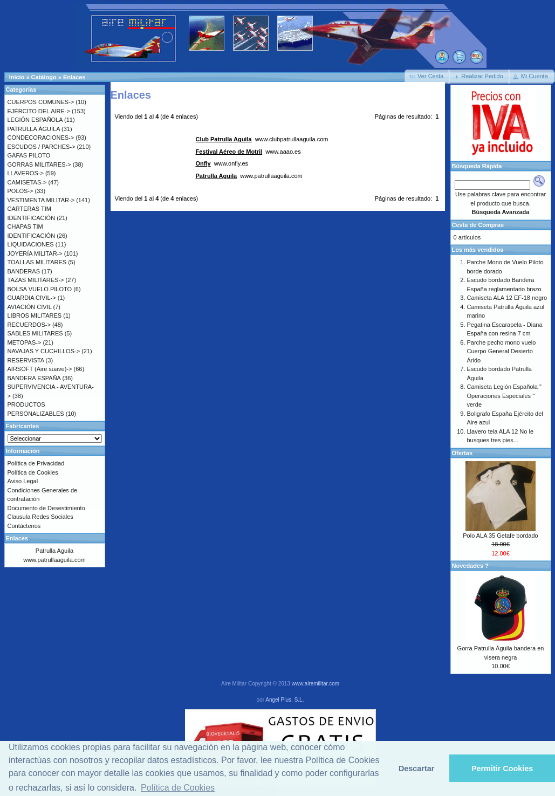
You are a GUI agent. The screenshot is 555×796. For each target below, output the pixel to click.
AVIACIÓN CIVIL (30, 307)
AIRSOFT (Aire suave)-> (40, 369)
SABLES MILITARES (35, 333)
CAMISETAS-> (27, 182)
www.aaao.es (248, 151)
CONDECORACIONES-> (41, 137)
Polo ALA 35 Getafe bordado (500, 535)
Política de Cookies (33, 472)
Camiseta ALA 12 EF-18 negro (507, 297)
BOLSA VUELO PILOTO (40, 289)
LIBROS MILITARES (35, 315)
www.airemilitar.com (315, 684)
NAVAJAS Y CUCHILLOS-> (44, 351)
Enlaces (74, 77)
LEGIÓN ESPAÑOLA (35, 119)
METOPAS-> (25, 342)
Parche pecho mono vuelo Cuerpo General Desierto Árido (501, 351)
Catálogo (44, 77)
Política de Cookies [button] (178, 787)
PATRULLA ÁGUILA (34, 129)
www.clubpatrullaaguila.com (262, 139)
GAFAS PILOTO (29, 155)
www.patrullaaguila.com (249, 176)
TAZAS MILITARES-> (36, 280)
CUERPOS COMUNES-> (41, 102)
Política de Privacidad (36, 463)
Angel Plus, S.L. (284, 700)
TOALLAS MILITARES (37, 262)
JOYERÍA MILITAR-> (35, 253)
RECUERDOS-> (29, 324)
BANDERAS (24, 271)
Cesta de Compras (478, 225)
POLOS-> (20, 191)
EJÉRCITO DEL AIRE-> (39, 111)
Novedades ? (470, 565)
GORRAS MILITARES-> (39, 164)
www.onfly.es (222, 163)
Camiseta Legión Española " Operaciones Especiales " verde (504, 395)
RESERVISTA (26, 360)
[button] (427, 77)
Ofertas (462, 453)
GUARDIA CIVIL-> (32, 297)
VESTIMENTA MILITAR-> (41, 200)
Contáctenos (24, 526)
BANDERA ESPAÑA (34, 378)
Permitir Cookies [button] (502, 768)
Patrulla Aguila (54, 550)
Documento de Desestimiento (46, 508)
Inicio (17, 77)
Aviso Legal (23, 481)
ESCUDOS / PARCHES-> (42, 146)
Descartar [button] (416, 768)
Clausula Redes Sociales (40, 516)
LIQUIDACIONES (31, 244)
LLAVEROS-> (26, 173)
